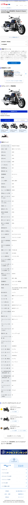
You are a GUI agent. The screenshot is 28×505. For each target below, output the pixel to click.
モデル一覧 (7, 120)
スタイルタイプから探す (6, 476)
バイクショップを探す (6, 479)
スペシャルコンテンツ (20, 466)
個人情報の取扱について (21, 491)
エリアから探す (5, 482)
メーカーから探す (5, 472)
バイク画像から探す (6, 486)
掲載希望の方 (20, 494)
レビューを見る (23, 430)
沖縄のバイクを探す (7, 466)
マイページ (21, 5)
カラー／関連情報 (21, 120)
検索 (17, 5)
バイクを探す (14, 411)
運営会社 (7, 497)
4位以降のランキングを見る (14, 436)
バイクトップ (4, 469)
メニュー (25, 5)
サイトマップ (20, 497)
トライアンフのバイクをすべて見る (14, 80)
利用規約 (7, 491)
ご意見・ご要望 (7, 494)
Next (26, 74)
